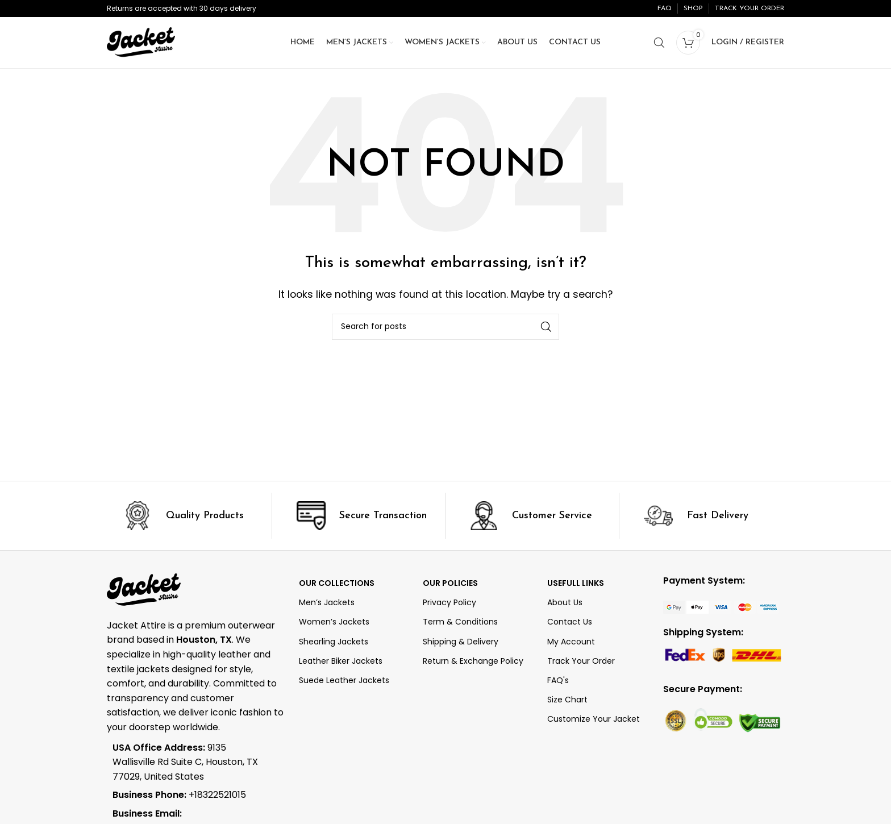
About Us (564, 602)
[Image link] (721, 606)
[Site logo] (141, 41)
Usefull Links (575, 583)
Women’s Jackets (334, 621)
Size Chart (567, 699)
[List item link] (187, 795)
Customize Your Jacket (593, 719)
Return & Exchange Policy (473, 661)
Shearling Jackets (333, 641)
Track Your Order (581, 661)
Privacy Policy (449, 602)
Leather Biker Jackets (340, 661)
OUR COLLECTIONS (336, 583)
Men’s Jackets (327, 602)
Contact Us (569, 621)
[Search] (659, 42)
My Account (571, 641)
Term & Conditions (460, 621)
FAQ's (558, 680)
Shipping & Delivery (460, 641)
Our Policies (450, 583)
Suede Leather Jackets (344, 680)
